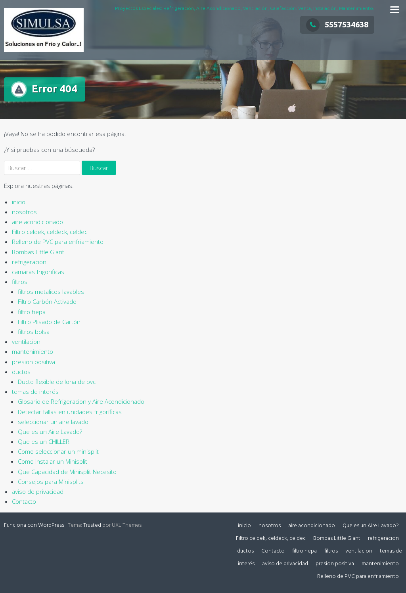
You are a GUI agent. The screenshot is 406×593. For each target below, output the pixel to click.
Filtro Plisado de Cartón (49, 322)
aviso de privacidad (37, 491)
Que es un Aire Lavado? (50, 432)
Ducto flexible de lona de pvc (57, 382)
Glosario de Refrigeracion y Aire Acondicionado (81, 401)
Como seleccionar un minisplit (58, 451)
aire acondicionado (37, 222)
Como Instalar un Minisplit (52, 461)
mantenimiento (32, 351)
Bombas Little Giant (38, 252)
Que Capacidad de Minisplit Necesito (67, 472)
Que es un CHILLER (43, 441)
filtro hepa (32, 312)
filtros (19, 282)
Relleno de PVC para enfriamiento (57, 242)
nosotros (24, 212)
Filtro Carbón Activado (47, 301)
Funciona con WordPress (34, 525)
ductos (21, 372)
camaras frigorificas (38, 272)
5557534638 (337, 24)
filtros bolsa (34, 332)
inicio (18, 202)
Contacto (24, 501)
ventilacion (26, 341)
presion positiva (33, 362)
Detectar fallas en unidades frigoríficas (70, 412)
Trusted (92, 525)
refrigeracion (29, 262)
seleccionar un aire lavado (53, 422)
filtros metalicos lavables (51, 292)
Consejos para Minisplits (51, 482)
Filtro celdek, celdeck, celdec (49, 232)
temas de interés (35, 391)
